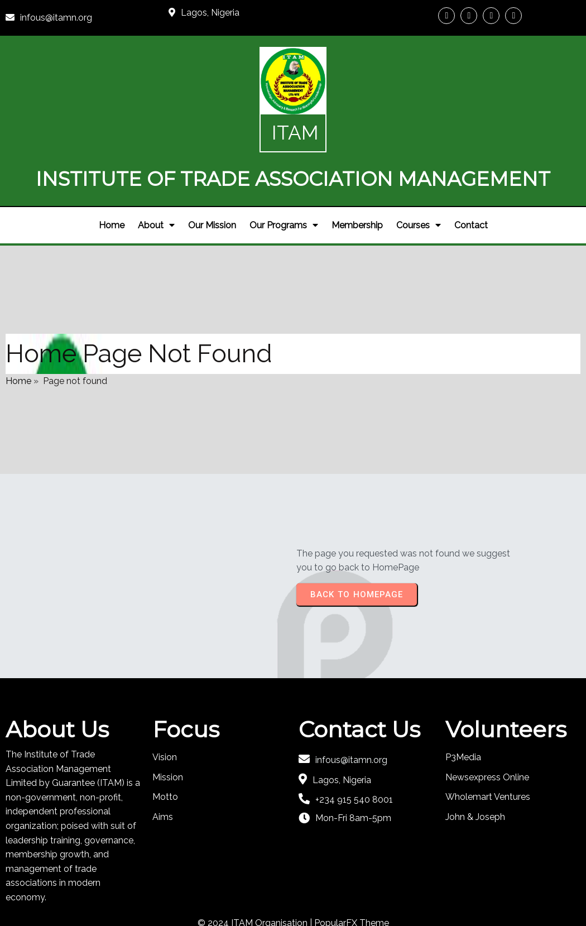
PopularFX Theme (351, 885)
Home (18, 339)
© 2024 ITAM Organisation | (256, 885)
